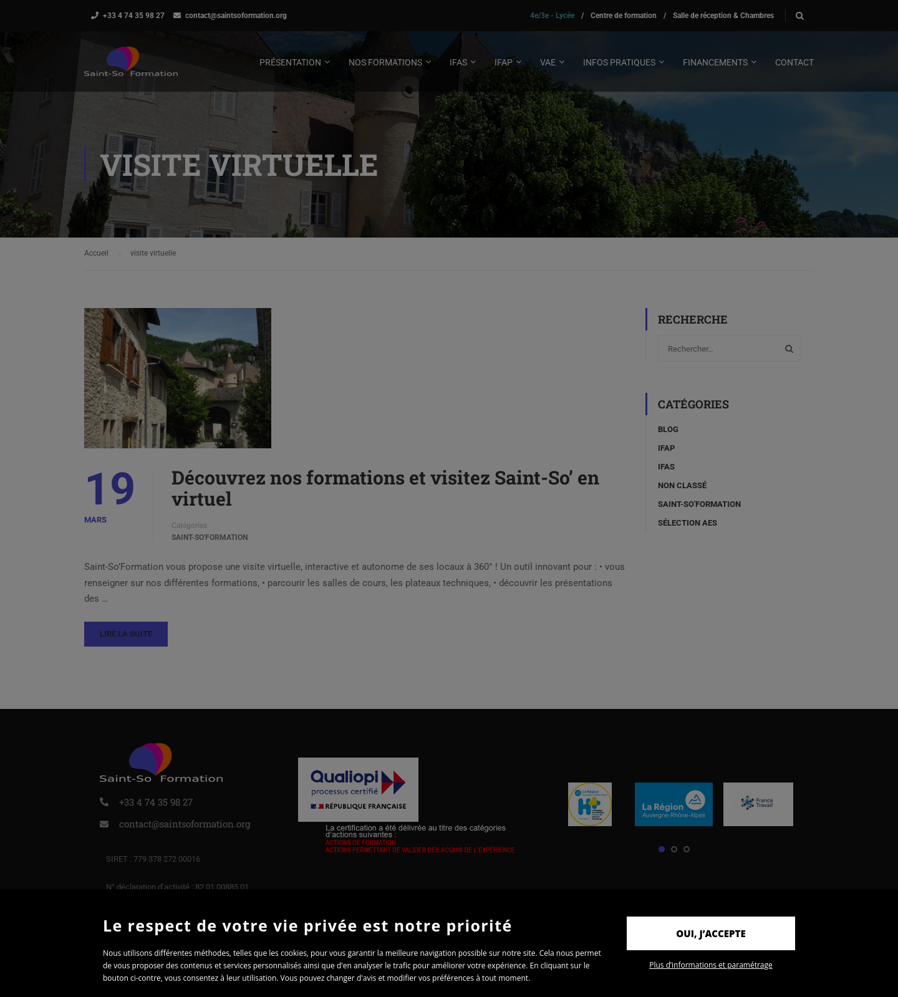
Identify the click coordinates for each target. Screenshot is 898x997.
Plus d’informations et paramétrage (711, 965)
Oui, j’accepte (710, 933)
